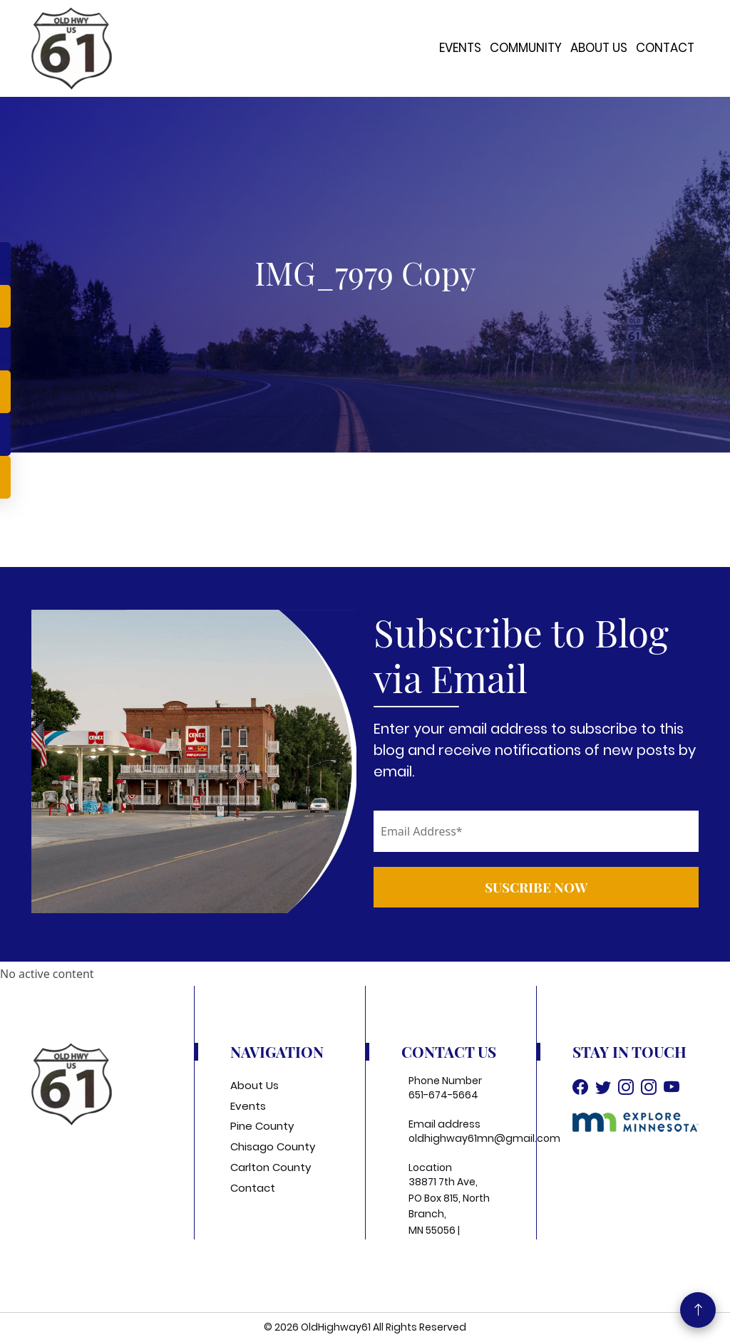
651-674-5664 (443, 1095)
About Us (598, 47)
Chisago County (272, 1146)
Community (526, 47)
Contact (665, 47)
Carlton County (270, 1167)
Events (460, 47)
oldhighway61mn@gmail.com (484, 1138)
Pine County (262, 1125)
